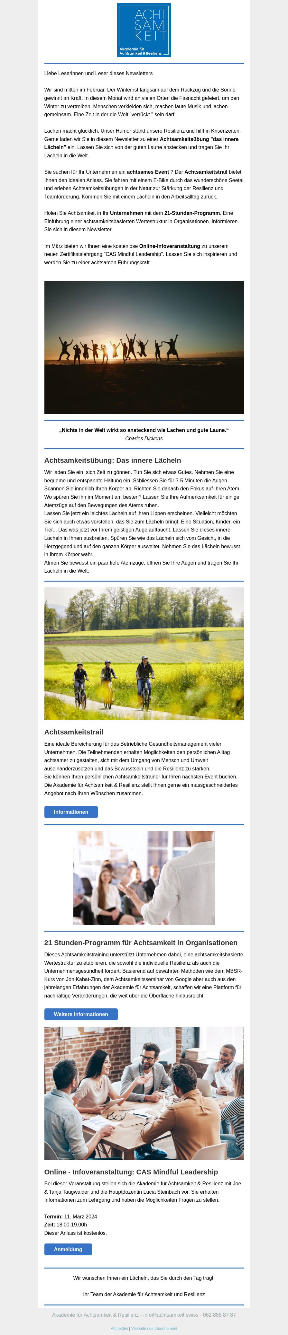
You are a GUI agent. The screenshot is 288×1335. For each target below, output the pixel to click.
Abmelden (119, 1328)
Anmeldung (68, 1249)
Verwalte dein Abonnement (154, 1328)
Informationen (71, 812)
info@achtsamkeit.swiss (171, 1315)
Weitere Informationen (81, 1014)
